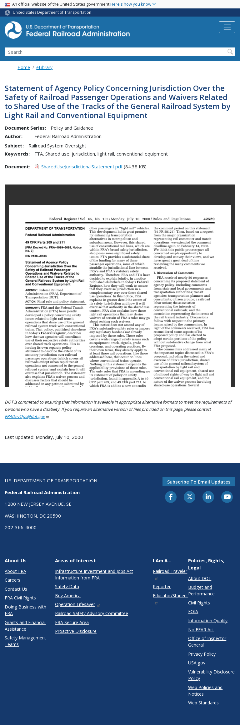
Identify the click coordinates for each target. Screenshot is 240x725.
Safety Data (67, 586)
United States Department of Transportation (52, 12)
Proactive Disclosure (76, 631)
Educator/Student (170, 599)
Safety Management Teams (25, 641)
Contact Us (16, 589)
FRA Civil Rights (20, 598)
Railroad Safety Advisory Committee (91, 613)
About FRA (15, 571)
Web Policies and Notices (205, 690)
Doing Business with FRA (25, 610)
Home (24, 67)
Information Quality (208, 620)
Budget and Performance (201, 590)
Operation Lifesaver (78, 604)
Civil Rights (199, 603)
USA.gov (196, 663)
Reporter (162, 586)
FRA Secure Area (72, 622)
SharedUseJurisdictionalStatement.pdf (81, 166)
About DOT (199, 578)
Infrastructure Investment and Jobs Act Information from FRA (94, 574)
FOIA (193, 611)
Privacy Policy (202, 654)
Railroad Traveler (170, 574)
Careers (12, 580)
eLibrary (44, 67)
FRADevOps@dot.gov (27, 416)
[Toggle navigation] (227, 27)
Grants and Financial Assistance (25, 625)
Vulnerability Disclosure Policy (211, 675)
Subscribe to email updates (199, 482)
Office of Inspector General (207, 641)
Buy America (68, 595)
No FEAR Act (201, 630)
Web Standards (203, 703)
